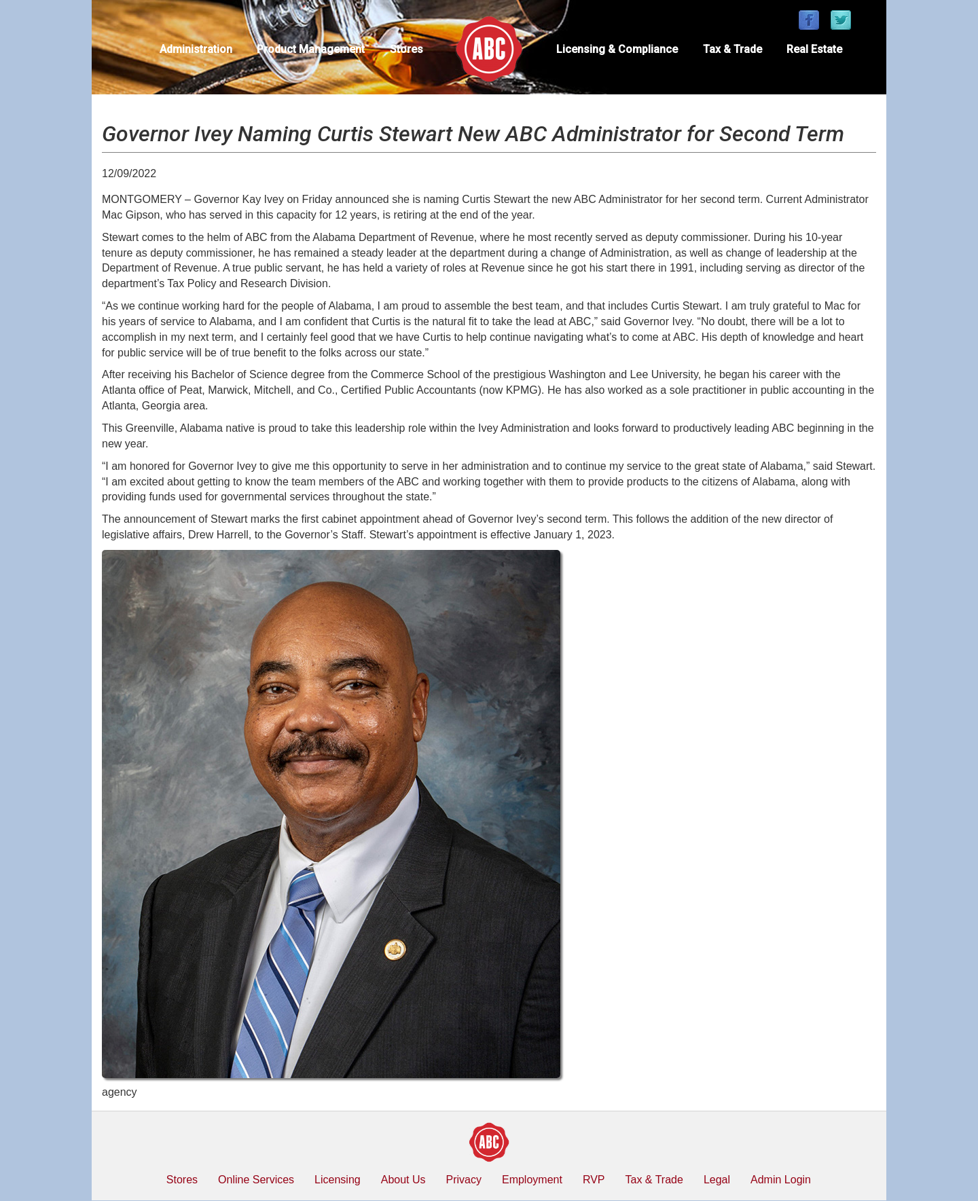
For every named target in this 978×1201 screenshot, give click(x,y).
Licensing (337, 1179)
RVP (594, 1179)
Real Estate (814, 49)
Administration (196, 49)
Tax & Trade (732, 49)
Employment (532, 1179)
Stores (406, 49)
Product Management (311, 49)
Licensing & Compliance (617, 49)
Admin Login (780, 1179)
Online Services (256, 1179)
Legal (717, 1179)
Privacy (464, 1179)
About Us (403, 1179)
